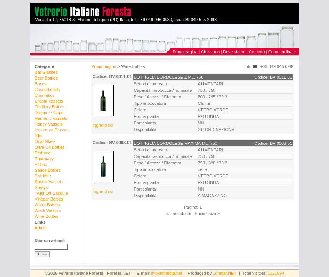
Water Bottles (47, 204)
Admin (40, 228)
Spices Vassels (49, 181)
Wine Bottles (46, 216)
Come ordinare (282, 52)
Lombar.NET (224, 273)
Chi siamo (210, 52)
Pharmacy (44, 158)
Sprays (41, 187)
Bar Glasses (46, 72)
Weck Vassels (48, 210)
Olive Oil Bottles (49, 147)
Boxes (40, 83)
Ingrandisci (103, 125)
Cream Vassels (49, 101)
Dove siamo (234, 52)
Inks (38, 135)
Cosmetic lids (47, 89)
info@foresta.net (166, 273)
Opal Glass (45, 141)
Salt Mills (43, 176)
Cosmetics (44, 95)
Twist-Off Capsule (51, 193)
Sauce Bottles (48, 170)
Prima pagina (185, 52)
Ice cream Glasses (52, 130)
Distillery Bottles (49, 106)
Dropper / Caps (49, 112)
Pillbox (41, 164)
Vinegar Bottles (49, 199)
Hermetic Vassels (51, 118)
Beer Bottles (46, 78)
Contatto (257, 52)
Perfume (43, 153)
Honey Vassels (49, 124)
